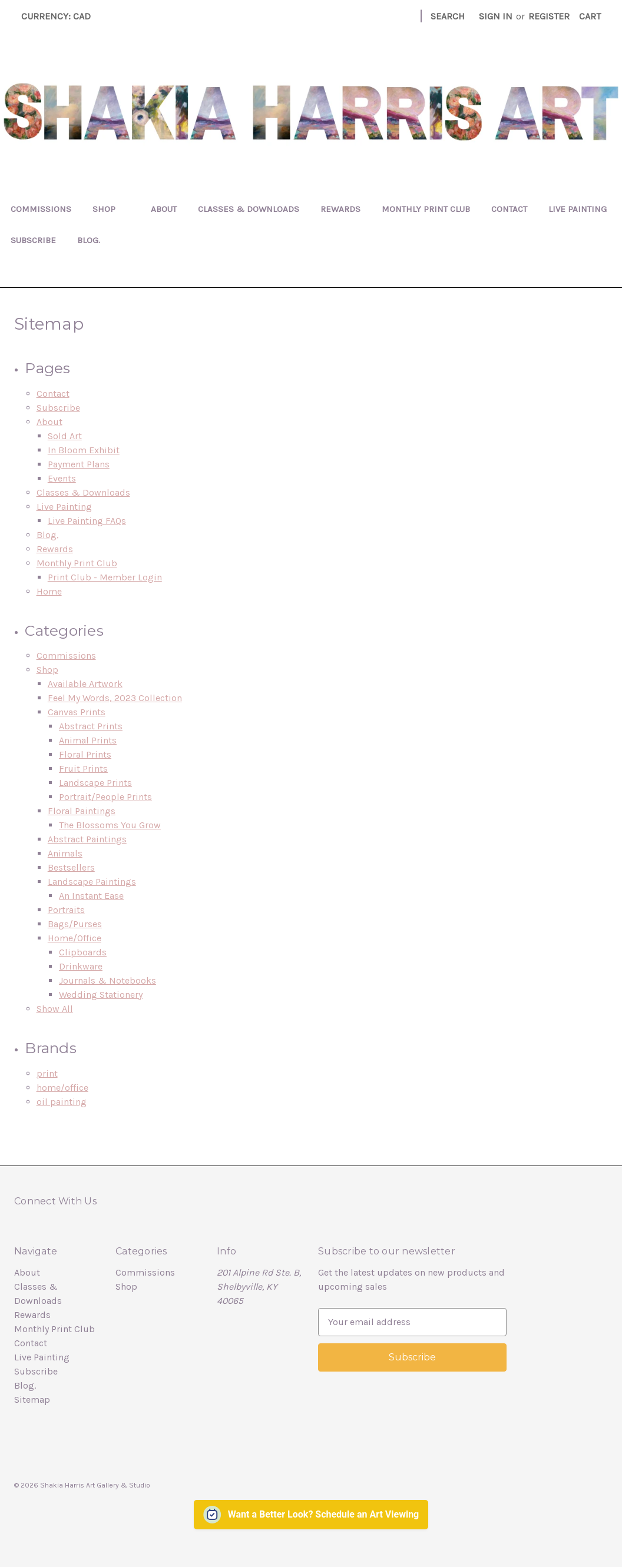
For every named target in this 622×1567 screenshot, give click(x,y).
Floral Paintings (81, 810)
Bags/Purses (75, 923)
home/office (62, 1087)
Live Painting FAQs (87, 520)
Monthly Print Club (426, 209)
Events (62, 478)
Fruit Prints (83, 768)
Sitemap (32, 1399)
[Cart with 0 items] (590, 16)
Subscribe (33, 240)
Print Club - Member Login (105, 577)
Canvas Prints (76, 712)
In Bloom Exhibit (84, 450)
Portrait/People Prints (105, 796)
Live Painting (577, 209)
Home (49, 591)
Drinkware (80, 966)
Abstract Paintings (87, 839)
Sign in (495, 16)
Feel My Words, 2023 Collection (115, 697)
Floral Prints (85, 754)
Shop (111, 209)
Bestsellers (71, 867)
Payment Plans (79, 464)
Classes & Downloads (248, 209)
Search (448, 16)
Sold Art (65, 435)
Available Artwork (85, 683)
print (47, 1073)
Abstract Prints (91, 726)
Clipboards (83, 952)
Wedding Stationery (101, 994)
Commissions (41, 209)
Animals (65, 853)
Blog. (88, 240)
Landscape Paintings (92, 881)
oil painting (62, 1101)
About (164, 209)
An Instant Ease (91, 895)
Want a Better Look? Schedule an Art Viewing (323, 1514)
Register (549, 16)
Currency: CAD (60, 16)
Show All (55, 1008)
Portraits (66, 909)
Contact (509, 209)
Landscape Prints (95, 782)
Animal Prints (88, 740)
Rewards (340, 209)
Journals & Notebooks (107, 980)
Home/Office (74, 938)
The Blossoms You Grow (110, 825)
